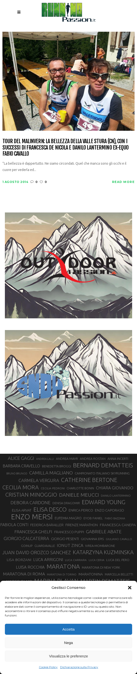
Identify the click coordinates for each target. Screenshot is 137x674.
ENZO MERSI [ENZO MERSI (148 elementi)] (32, 517)
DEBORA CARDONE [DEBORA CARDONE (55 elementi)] (31, 502)
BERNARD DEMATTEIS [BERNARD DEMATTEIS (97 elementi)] (103, 465)
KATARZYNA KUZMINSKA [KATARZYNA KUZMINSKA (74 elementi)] (103, 552)
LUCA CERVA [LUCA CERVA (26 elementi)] (96, 560)
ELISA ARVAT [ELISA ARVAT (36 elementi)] (22, 510)
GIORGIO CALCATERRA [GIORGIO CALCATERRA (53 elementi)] (26, 538)
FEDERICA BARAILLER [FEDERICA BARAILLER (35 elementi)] (46, 525)
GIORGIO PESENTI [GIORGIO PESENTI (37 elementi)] (65, 539)
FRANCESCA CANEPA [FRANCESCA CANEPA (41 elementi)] (118, 525)
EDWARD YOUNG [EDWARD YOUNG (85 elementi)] (103, 502)
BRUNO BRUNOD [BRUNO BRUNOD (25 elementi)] (16, 473)
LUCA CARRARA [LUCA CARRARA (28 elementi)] (76, 560)
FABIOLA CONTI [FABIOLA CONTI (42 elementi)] (14, 525)
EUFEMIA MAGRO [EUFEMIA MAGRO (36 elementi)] (68, 518)
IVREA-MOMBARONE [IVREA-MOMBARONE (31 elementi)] (100, 545)
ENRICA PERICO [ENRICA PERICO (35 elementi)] (81, 510)
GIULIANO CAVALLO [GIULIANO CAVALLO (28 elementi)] (119, 539)
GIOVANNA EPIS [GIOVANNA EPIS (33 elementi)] (92, 539)
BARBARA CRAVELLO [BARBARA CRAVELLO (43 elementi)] (21, 466)
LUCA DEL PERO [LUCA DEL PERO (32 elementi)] (117, 560)
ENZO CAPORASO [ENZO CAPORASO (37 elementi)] (109, 510)
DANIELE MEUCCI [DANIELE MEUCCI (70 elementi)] (79, 495)
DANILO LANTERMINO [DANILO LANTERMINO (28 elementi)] (116, 495)
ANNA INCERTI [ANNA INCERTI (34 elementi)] (117, 459)
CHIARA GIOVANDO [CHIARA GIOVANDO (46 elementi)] (114, 487)
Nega (68, 643)
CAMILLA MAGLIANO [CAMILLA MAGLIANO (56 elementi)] (51, 472)
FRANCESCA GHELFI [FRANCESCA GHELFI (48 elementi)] (33, 531)
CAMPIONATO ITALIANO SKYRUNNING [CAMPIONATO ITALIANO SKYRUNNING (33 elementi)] (102, 473)
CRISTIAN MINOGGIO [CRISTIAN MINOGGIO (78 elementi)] (31, 495)
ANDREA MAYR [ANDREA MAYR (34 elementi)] (67, 459)
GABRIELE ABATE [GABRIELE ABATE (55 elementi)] (104, 531)
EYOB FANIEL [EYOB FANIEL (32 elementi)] (93, 518)
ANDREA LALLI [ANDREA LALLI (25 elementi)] (45, 458)
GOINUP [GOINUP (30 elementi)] (26, 545)
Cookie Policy (48, 667)
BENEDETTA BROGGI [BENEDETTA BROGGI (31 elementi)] (56, 466)
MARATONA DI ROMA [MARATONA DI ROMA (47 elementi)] (24, 574)
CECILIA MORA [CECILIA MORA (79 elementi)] (20, 487)
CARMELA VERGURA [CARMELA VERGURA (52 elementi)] (39, 480)
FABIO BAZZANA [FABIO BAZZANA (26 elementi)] (115, 518)
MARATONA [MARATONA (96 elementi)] (63, 566)
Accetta (68, 629)
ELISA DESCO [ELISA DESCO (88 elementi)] (50, 509)
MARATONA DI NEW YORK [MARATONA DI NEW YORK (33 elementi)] (101, 567)
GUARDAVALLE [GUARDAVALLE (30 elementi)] (44, 545)
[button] (129, 587)
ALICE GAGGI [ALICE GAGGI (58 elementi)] (21, 458)
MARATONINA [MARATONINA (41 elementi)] (90, 574)
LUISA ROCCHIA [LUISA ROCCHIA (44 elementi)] (30, 567)
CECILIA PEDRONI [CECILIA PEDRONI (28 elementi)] (53, 488)
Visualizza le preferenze (68, 656)
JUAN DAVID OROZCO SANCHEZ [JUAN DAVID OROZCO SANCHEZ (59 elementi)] (36, 552)
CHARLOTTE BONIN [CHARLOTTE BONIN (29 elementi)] (80, 488)
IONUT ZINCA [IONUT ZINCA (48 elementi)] (70, 545)
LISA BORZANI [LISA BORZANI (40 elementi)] (19, 559)
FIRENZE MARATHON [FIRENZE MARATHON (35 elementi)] (81, 525)
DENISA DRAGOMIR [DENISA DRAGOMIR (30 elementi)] (66, 503)
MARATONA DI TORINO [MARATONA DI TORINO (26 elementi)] (61, 574)
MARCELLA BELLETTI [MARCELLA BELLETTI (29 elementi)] (119, 574)
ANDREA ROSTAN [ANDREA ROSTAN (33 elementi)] (92, 459)
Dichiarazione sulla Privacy (79, 667)
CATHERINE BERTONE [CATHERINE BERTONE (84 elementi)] (89, 480)
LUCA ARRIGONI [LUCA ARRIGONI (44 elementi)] (48, 559)
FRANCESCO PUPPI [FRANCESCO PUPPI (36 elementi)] (69, 532)
